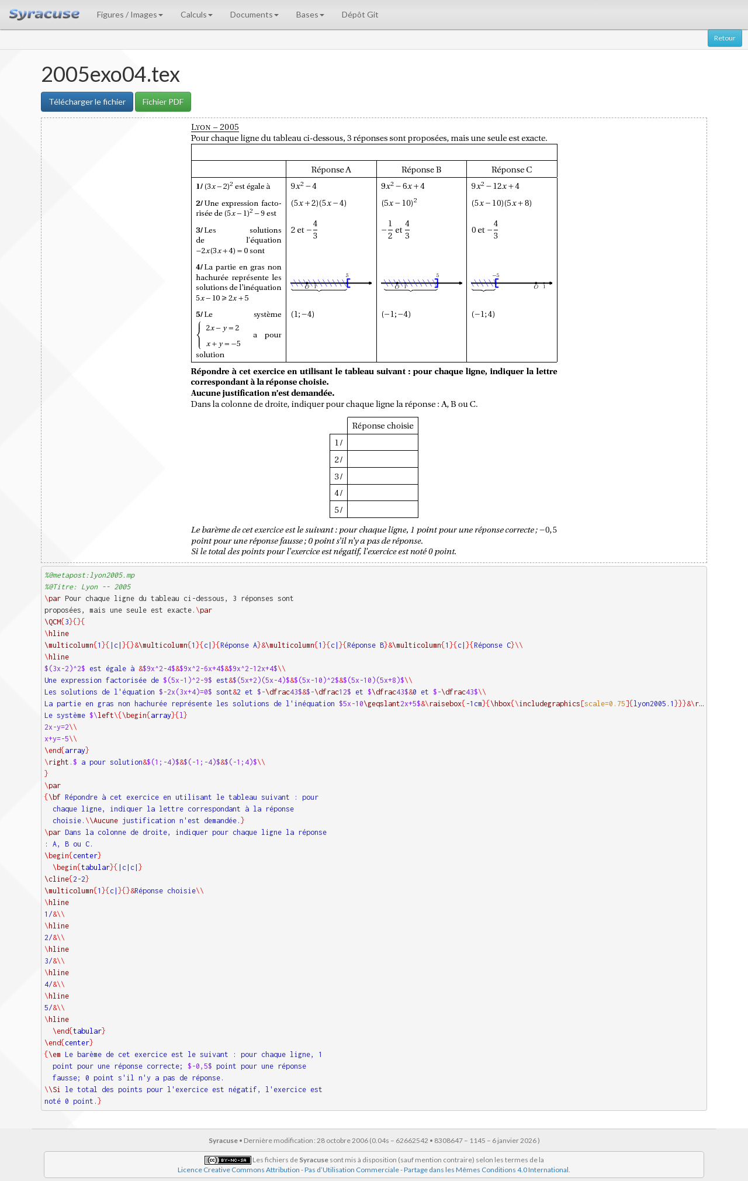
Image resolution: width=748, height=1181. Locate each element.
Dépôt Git (360, 14)
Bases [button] (310, 14)
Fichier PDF (163, 101)
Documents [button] (254, 14)
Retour (725, 37)
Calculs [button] (197, 14)
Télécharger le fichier (87, 101)
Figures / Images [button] (130, 14)
